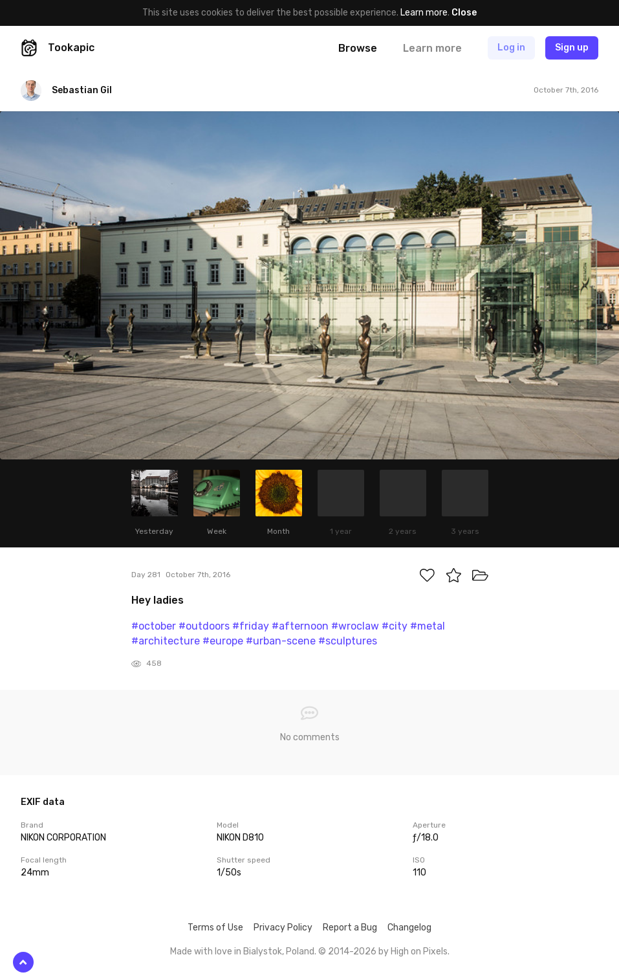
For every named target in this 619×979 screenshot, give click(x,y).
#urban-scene (281, 641)
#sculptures (347, 641)
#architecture (165, 641)
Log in (511, 47)
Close (464, 12)
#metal (427, 626)
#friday (250, 626)
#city (394, 626)
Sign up (572, 47)
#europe (222, 641)
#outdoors (204, 626)
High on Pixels (419, 951)
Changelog (409, 927)
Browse (357, 48)
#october (153, 626)
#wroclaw (355, 626)
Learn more (424, 12)
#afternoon (300, 626)
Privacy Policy (283, 927)
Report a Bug (350, 927)
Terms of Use (215, 927)
